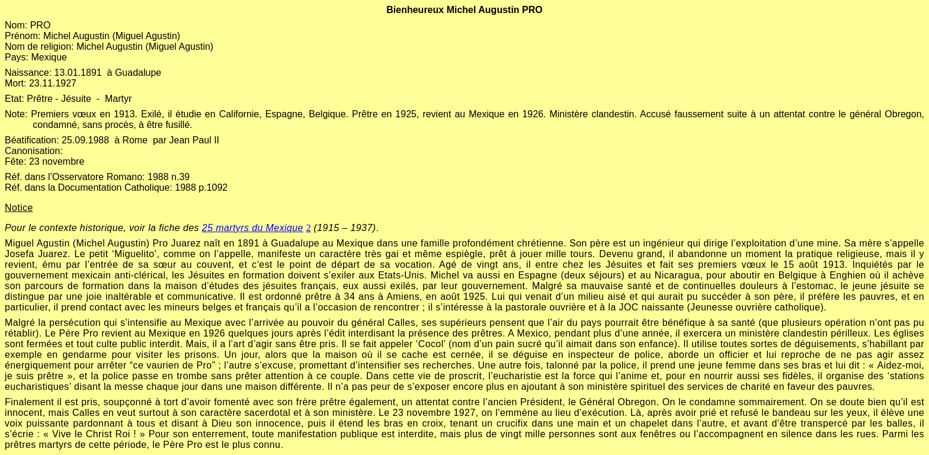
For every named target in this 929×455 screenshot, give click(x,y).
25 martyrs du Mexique (252, 228)
